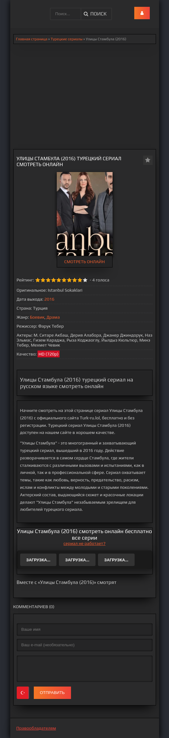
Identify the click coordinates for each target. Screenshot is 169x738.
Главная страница (31, 39)
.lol (19, 9)
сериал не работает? (84, 543)
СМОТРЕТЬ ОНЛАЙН (84, 261)
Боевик (37, 317)
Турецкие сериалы (66, 39)
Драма (53, 317)
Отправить (52, 692)
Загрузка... (38, 560)
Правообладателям (36, 728)
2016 (49, 299)
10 (85, 280)
